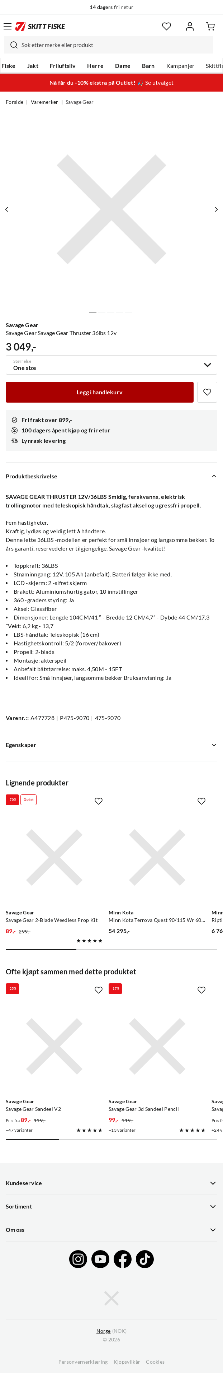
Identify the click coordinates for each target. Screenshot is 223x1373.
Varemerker (44, 102)
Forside (14, 102)
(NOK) (111, 1331)
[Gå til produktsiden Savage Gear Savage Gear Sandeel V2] (54, 1046)
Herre (95, 65)
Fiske (8, 65)
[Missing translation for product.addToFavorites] (207, 392)
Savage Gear (80, 102)
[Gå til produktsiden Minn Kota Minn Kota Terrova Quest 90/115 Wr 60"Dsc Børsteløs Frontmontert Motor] (157, 857)
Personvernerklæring (83, 1362)
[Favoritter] (166, 26)
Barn (148, 65)
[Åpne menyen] (7, 26)
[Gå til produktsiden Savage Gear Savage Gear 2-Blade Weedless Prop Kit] (54, 857)
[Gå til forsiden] (40, 26)
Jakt (32, 65)
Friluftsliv (63, 65)
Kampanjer (180, 65)
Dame (123, 65)
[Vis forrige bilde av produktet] (7, 209)
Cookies (155, 1362)
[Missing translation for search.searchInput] (11, 45)
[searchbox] (115, 45)
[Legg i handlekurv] (100, 392)
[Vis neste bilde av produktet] (216, 209)
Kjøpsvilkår (127, 1362)
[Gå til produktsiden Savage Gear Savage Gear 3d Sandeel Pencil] (157, 1046)
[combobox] (108, 45)
